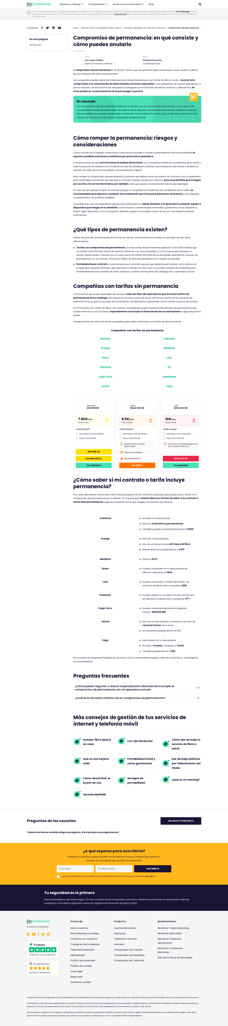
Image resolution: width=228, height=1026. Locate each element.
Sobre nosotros (79, 928)
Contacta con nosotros (83, 939)
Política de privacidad (82, 960)
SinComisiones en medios (84, 933)
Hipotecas (120, 933)
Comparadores (98, 4)
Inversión (119, 944)
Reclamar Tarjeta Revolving (173, 928)
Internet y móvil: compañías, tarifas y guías (101, 27)
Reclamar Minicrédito (170, 933)
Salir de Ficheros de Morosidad (175, 957)
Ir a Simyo (137, 465)
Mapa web (76, 976)
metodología (120, 14)
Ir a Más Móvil (94, 458)
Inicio (75, 27)
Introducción (35, 44)
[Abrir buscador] (200, 4)
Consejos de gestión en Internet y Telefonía (144, 27)
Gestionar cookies (80, 982)
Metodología (77, 955)
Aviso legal (76, 971)
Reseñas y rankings (71, 4)
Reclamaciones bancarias (128, 4)
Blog (151, 4)
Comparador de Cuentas (128, 949)
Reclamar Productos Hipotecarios (169, 940)
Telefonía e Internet (125, 939)
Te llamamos (93, 465)
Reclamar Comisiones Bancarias (170, 950)
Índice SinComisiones (82, 949)
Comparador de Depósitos (129, 955)
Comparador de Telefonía (129, 960)
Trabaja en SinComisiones (85, 944)
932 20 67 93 (180, 458)
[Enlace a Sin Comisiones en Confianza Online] (176, 971)
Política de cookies (81, 966)
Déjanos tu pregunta (181, 820)
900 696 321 (94, 451)
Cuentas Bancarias (125, 928)
